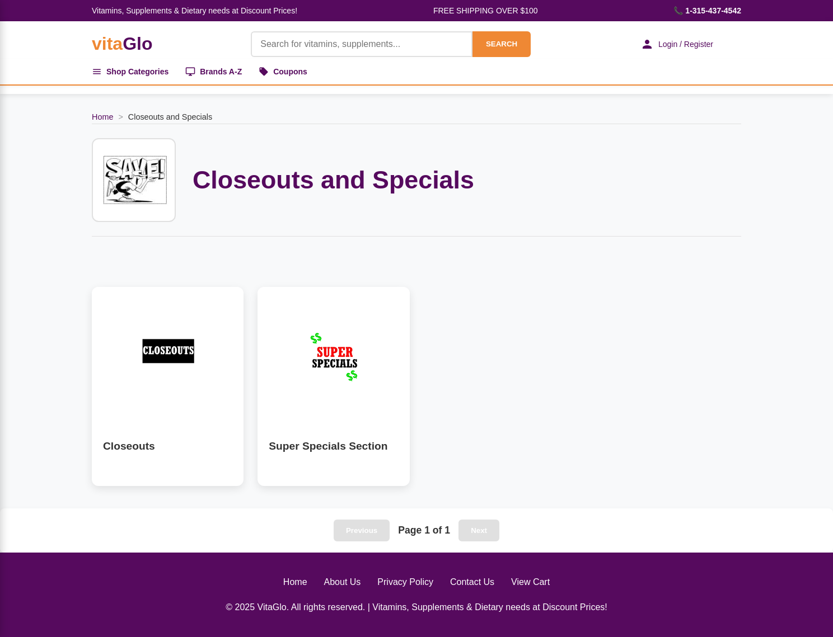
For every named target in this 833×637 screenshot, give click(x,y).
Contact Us (472, 582)
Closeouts (129, 446)
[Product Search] (361, 44)
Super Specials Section (328, 446)
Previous (361, 530)
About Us (342, 582)
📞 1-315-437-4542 (707, 10)
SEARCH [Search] (501, 44)
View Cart (530, 582)
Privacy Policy (405, 582)
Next (479, 530)
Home (102, 116)
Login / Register (676, 44)
